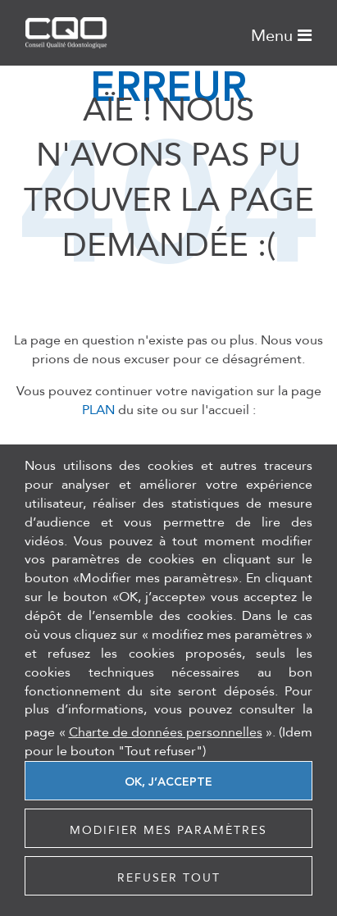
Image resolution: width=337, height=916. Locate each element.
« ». (167, 732)
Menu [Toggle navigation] (281, 34)
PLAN (98, 410)
